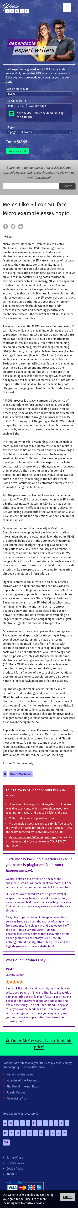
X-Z (6, 1142)
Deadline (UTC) (16, 101)
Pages (11, 127)
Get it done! (17, 151)
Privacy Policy (15, 1163)
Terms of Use (15, 1157)
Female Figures (16, 1092)
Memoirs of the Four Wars (23, 1080)
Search (67, 186)
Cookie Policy (15, 1168)
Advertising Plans (18, 1098)
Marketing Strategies (20, 1074)
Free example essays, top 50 (20, 1113)
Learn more (39, 1199)
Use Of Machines (20, 774)
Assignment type (18, 88)
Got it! (67, 1197)
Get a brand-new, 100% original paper (33, 837)
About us (12, 1174)
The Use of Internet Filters (23, 1086)
